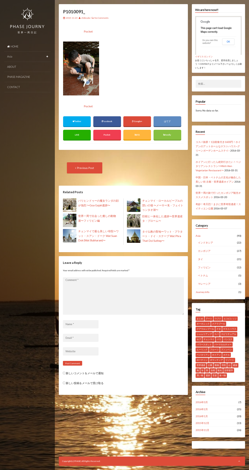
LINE (77, 134)
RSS (137, 134)
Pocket (88, 31)
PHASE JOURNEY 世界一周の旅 (27, 18)
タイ (200, 259)
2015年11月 (202, 430)
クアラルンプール (205, 328)
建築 (235, 365)
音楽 (215, 375)
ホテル (226, 354)
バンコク (228, 339)
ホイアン (216, 354)
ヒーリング (202, 349)
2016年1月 (202, 416)
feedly (167, 134)
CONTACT (13, 87)
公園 (210, 365)
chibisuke (85, 18)
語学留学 (228, 370)
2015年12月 (202, 423)
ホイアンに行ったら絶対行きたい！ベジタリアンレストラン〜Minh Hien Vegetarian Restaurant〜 (218, 166)
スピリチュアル (228, 334)
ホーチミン (202, 360)
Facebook (107, 121)
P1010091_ (74, 11)
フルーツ (214, 349)
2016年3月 (202, 402)
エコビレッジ (230, 318)
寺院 (223, 365)
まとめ (200, 318)
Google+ (137, 121)
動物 (217, 365)
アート (209, 318)
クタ (218, 328)
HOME (12, 46)
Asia (9, 56)
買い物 (200, 375)
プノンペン (226, 349)
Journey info (202, 292)
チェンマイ (209, 339)
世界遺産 (201, 365)
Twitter (77, 121)
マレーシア (204, 283)
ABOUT (11, 66)
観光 (220, 370)
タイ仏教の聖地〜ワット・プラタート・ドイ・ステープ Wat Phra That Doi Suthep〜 (162, 236)
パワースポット (204, 344)
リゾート (229, 360)
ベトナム (203, 275)
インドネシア (205, 242)
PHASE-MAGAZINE (18, 76)
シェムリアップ (204, 334)
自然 (213, 370)
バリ (219, 339)
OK (228, 41)
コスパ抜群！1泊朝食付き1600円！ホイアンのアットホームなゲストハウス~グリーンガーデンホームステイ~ (218, 146)
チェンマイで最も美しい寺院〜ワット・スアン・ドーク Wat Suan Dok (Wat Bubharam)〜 (98, 236)
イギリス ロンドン (204, 56)
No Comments (101, 18)
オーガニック (203, 323)
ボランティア (216, 360)
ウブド (218, 318)
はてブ (167, 121)
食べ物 (222, 375)
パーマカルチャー (223, 344)
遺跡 (208, 375)
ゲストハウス (229, 328)
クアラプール (218, 323)
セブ (199, 339)
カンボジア (204, 250)
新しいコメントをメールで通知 (85, 373)
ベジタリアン (203, 354)
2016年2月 (202, 409)
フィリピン (204, 267)
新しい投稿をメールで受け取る (85, 383)
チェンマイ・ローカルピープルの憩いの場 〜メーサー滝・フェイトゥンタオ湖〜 (162, 205)
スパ (216, 334)
